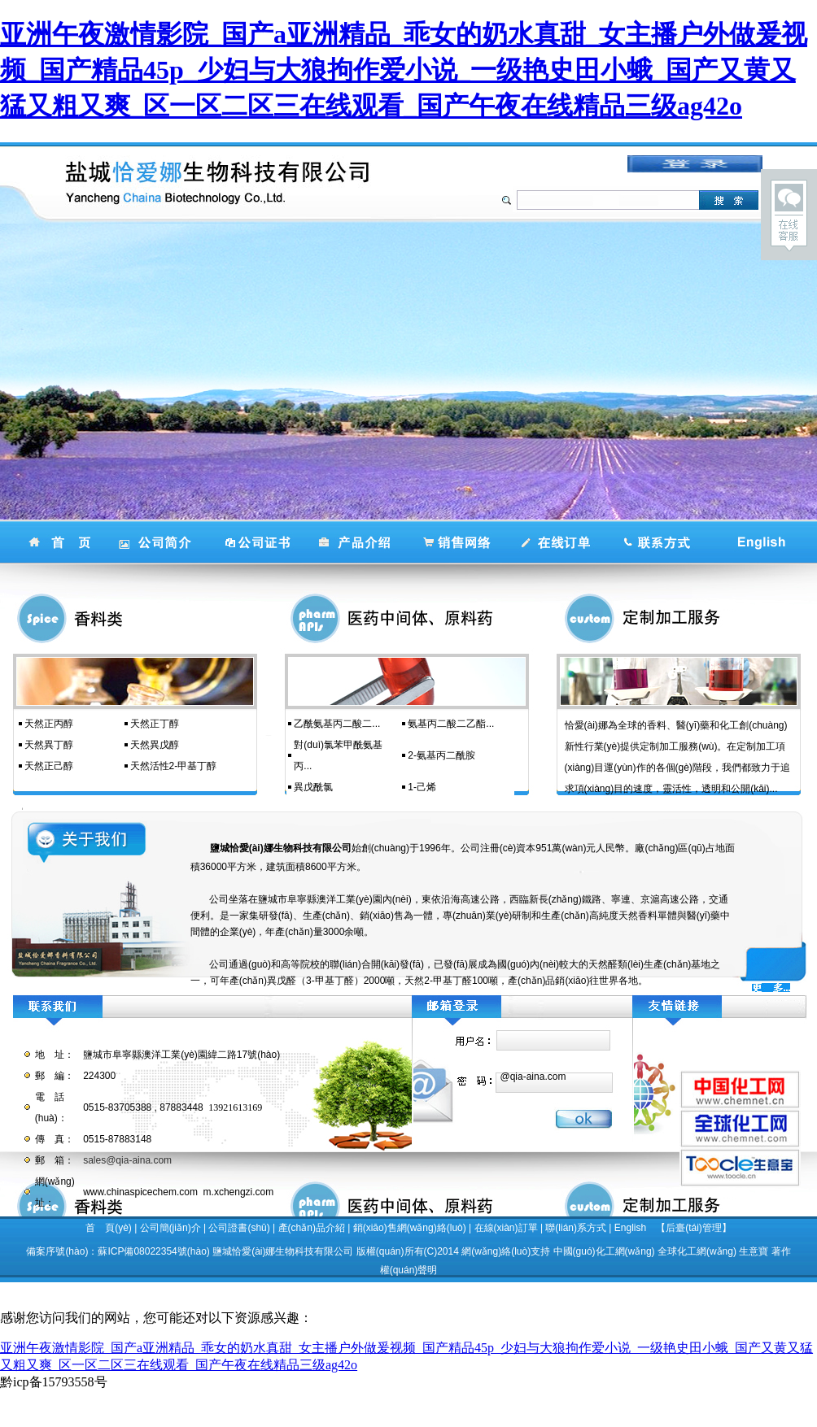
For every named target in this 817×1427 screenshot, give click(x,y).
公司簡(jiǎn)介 (170, 1227)
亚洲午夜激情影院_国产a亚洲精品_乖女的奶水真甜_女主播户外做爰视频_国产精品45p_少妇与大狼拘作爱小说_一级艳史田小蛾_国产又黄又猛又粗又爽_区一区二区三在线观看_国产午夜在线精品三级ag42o (403, 70)
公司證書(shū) (238, 1227)
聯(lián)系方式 (575, 1227)
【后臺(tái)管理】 (694, 1227)
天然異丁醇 (48, 744)
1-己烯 (422, 787)
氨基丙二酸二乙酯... (451, 723)
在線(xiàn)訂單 (506, 1227)
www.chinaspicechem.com (140, 1192)
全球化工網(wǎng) (697, 1251)
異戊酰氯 (313, 787)
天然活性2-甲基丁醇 (173, 766)
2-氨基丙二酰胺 (441, 755)
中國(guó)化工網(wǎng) (604, 1251)
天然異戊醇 (154, 744)
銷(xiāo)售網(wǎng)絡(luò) (409, 1227)
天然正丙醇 (48, 723)
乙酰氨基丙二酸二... (337, 723)
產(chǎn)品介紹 (311, 1227)
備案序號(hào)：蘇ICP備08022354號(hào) (117, 1251)
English (630, 1227)
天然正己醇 (48, 766)
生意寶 (753, 1251)
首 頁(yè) (108, 1227)
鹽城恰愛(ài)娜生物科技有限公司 (282, 1251)
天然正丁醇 (154, 723)
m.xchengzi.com (238, 1192)
